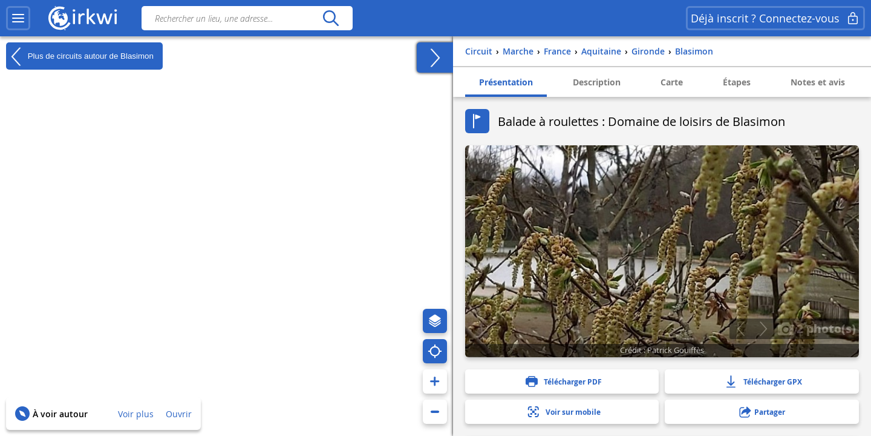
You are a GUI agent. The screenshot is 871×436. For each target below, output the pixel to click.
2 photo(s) (816, 328)
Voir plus (136, 414)
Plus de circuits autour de (80, 56)
